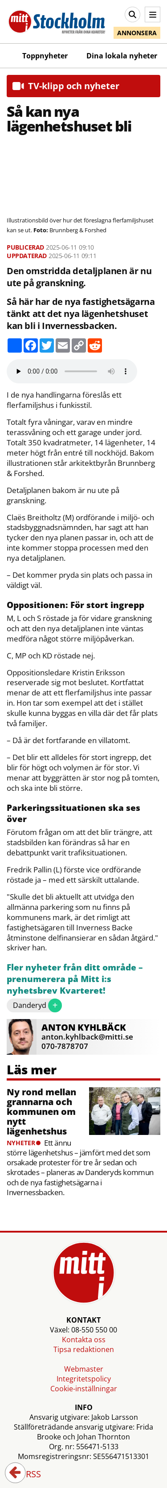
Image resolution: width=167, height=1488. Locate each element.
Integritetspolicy (84, 1379)
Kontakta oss (84, 1339)
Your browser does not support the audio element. (72, 371)
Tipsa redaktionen (83, 1349)
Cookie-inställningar (83, 1388)
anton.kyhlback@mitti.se (87, 1036)
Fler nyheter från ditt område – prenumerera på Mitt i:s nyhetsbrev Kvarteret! (75, 979)
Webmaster (83, 1369)
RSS (27, 1474)
